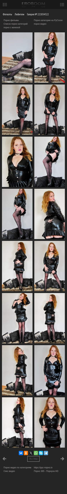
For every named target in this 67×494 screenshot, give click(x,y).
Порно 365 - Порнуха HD (46, 471)
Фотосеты (6, 14)
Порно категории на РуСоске (48, 20)
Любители (18, 14)
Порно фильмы (11, 20)
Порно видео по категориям (17, 467)
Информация (30, 487)
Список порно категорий (16, 24)
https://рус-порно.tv (43, 467)
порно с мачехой (12, 27)
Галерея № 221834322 (36, 14)
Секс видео (9, 471)
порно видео (40, 24)
